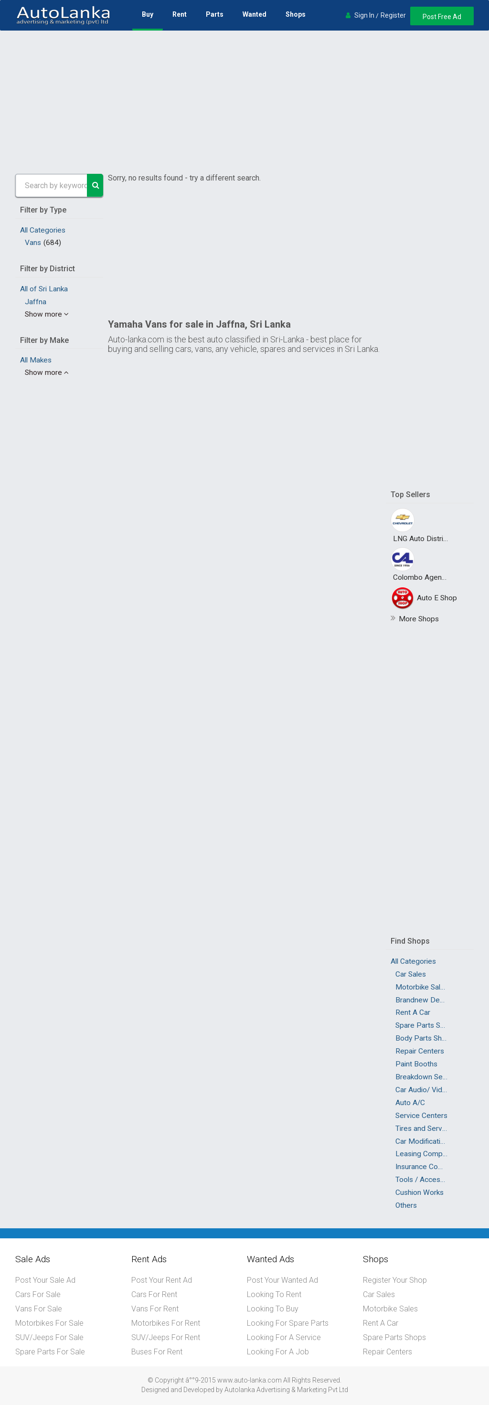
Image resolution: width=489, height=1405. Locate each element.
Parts (214, 14)
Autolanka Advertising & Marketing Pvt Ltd (286, 1390)
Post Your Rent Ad (161, 1280)
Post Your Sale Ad (45, 1280)
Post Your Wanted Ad (282, 1280)
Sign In (364, 15)
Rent (179, 14)
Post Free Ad (442, 17)
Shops (296, 14)
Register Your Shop (395, 1280)
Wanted (254, 14)
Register (393, 15)
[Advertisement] (244, 102)
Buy (147, 14)
